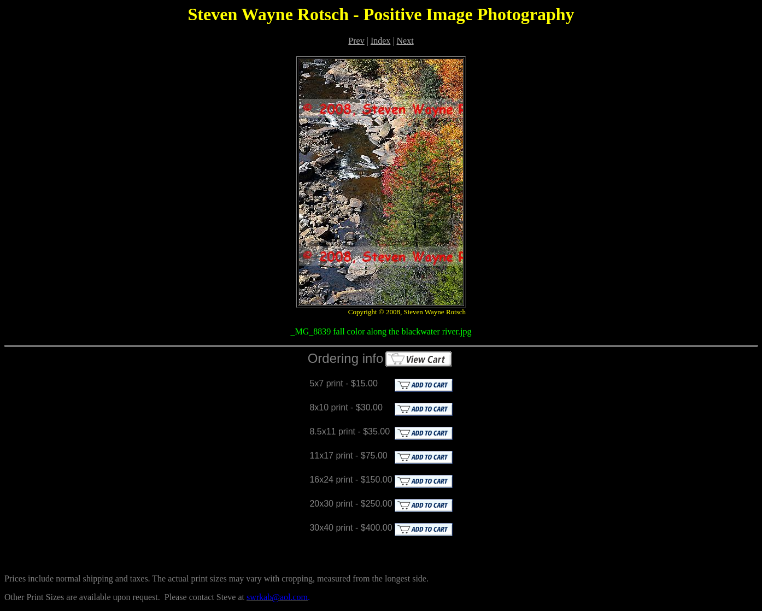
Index (380, 40)
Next (405, 40)
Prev (356, 40)
